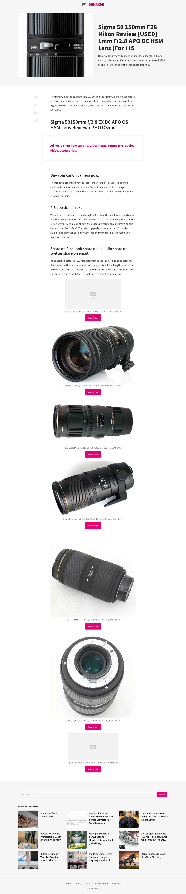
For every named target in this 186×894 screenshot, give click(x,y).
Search (162, 794)
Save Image (93, 318)
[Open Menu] (83, 4)
